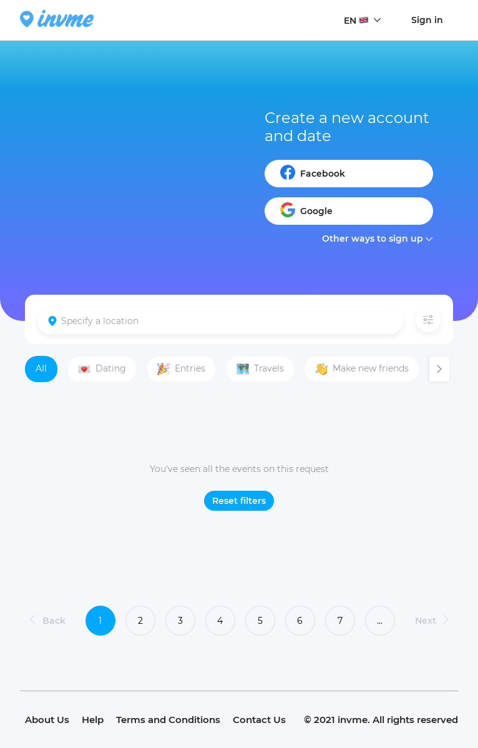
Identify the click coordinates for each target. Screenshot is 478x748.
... (380, 620)
